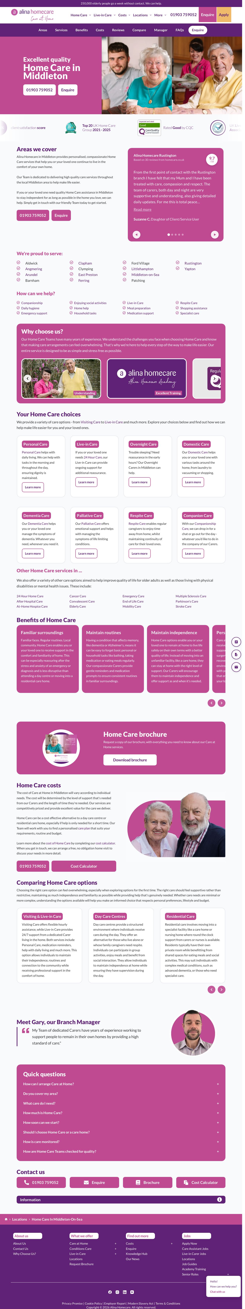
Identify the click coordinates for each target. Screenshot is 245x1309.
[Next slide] (214, 378)
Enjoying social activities (90, 303)
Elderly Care (78, 606)
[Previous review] (136, 235)
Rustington (193, 263)
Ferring (83, 280)
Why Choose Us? (24, 1253)
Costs (125, 15)
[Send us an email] (236, 667)
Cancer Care (78, 596)
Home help (81, 308)
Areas (43, 30)
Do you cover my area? (40, 1093)
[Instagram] (117, 1292)
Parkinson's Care (187, 601)
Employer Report (115, 1303)
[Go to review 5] (183, 235)
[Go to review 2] (172, 235)
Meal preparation (138, 308)
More (161, 15)
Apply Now (189, 1243)
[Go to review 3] (176, 235)
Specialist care (189, 313)
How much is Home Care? (42, 1113)
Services (61, 30)
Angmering (33, 269)
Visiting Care (90, 422)
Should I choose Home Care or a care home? (56, 1132)
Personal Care (31, 452)
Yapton (190, 269)
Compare (139, 30)
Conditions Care (80, 1248)
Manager (161, 30)
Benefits (82, 30)
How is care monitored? (41, 1142)
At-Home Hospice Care (32, 606)
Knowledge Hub (136, 1253)
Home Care (81, 15)
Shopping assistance (193, 308)
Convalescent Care (82, 601)
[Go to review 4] (179, 235)
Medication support (140, 313)
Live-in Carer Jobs (194, 1253)
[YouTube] (132, 1292)
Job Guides (189, 1264)
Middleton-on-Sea (145, 274)
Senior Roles (190, 1274)
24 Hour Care (93, 457)
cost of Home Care (58, 843)
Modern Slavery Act (140, 1303)
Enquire (198, 30)
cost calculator (105, 843)
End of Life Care (133, 601)
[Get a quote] (236, 642)
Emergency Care (133, 596)
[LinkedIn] (124, 1292)
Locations (143, 15)
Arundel (31, 274)
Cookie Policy (93, 1303)
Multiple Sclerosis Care (191, 596)
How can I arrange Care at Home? (48, 1084)
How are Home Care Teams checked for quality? (59, 1151)
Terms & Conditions (168, 1303)
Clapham (85, 263)
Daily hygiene (30, 308)
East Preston (88, 274)
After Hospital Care (30, 601)
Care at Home (79, 1243)
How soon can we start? (41, 1122)
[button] (33, 487)
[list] (121, 378)
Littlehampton (142, 269)
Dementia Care (38, 523)
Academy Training (194, 1269)
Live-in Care (105, 15)
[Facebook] (110, 1292)
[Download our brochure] (236, 654)
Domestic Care (198, 452)
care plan (84, 828)
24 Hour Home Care (30, 596)
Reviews (118, 30)
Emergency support (34, 313)
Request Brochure (82, 1264)
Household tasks (85, 313)
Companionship (32, 303)
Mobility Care (132, 606)
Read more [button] (142, 209)
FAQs (180, 30)
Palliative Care (91, 523)
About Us (19, 1243)
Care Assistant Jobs (195, 1248)
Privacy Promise (72, 1303)
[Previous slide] (27, 378)
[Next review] (215, 235)
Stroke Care (183, 606)
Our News (132, 1259)
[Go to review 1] (169, 234)
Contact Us (20, 1248)
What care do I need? (39, 1103)
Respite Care (188, 303)
